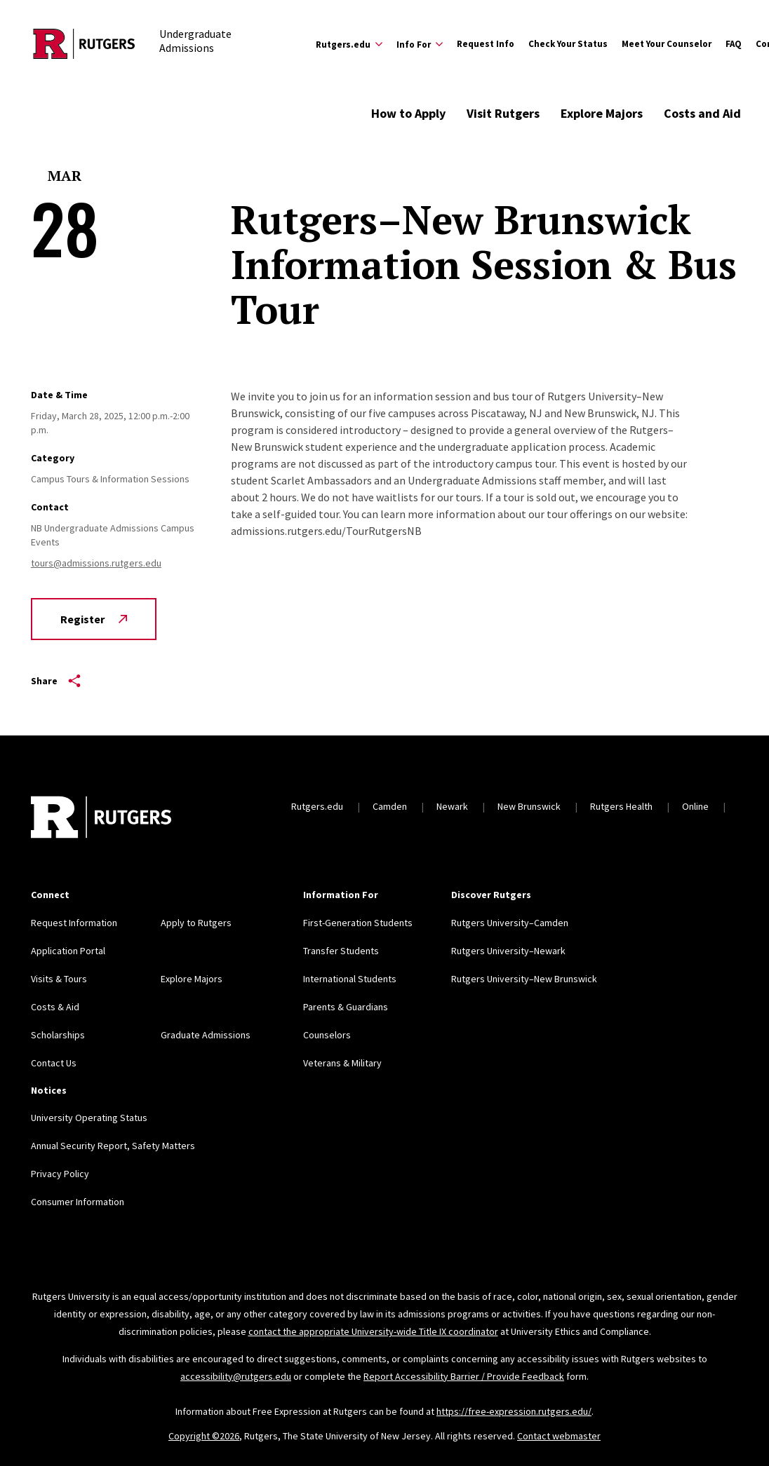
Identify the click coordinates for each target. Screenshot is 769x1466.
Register (93, 619)
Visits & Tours (59, 978)
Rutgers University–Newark (508, 950)
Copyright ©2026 (203, 1436)
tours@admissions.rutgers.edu (96, 563)
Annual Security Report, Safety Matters (113, 1145)
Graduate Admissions (205, 1035)
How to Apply (408, 113)
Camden (390, 806)
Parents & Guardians (345, 1006)
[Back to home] (101, 819)
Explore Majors (602, 113)
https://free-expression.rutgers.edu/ (513, 1411)
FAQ (733, 44)
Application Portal (68, 950)
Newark (452, 806)
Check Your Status (568, 44)
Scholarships (58, 1035)
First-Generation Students (358, 922)
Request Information (74, 922)
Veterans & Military (342, 1063)
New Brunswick (529, 806)
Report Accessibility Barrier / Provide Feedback (463, 1376)
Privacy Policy (60, 1173)
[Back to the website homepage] (84, 44)
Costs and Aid (702, 113)
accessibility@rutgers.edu (235, 1376)
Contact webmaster (559, 1436)
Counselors (327, 1035)
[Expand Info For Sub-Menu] (419, 44)
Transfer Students (341, 950)
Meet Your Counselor (666, 44)
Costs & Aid (55, 1006)
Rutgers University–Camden (509, 922)
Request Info (485, 44)
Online (695, 806)
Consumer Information (77, 1201)
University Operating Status (89, 1117)
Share (56, 680)
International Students (349, 978)
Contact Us (53, 1063)
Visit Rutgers (503, 113)
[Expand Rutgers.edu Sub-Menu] (349, 44)
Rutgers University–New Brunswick (524, 978)
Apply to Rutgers (196, 922)
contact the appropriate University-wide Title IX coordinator (373, 1331)
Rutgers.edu (317, 806)
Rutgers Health (621, 806)
